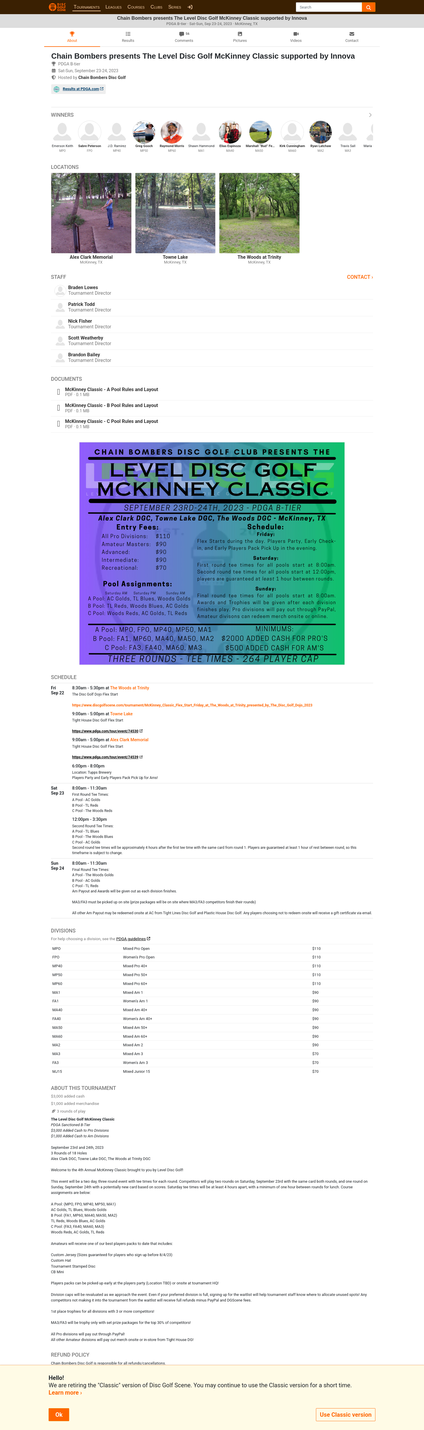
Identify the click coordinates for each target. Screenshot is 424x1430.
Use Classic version (346, 1414)
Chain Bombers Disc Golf (102, 77)
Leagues (113, 6)
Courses (136, 6)
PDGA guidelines (131, 938)
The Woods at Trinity (129, 688)
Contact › (360, 277)
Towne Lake (121, 713)
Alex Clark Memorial (129, 739)
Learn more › (65, 1392)
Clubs (156, 6)
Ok (58, 1414)
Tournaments (87, 6)
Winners (212, 115)
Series (174, 6)
